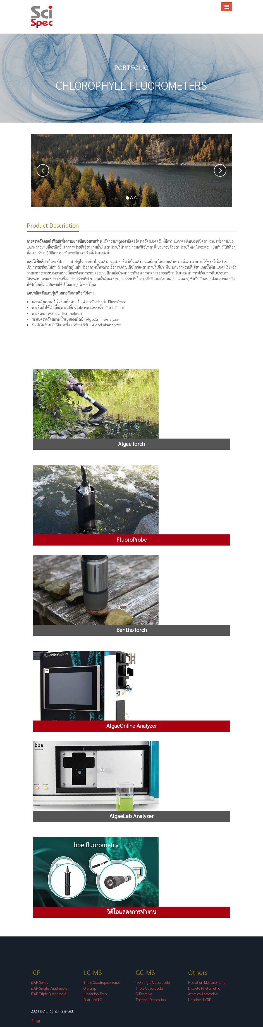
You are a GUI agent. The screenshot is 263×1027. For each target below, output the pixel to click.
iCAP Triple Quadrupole (48, 994)
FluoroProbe (117, 302)
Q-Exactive (144, 994)
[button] (43, 170)
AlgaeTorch (92, 302)
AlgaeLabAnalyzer (106, 325)
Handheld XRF (199, 999)
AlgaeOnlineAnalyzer (102, 319)
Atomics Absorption (203, 994)
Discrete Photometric (204, 988)
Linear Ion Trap (95, 994)
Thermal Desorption (151, 999)
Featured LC (92, 999)
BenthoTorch (72, 313)
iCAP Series (39, 982)
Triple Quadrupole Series (101, 982)
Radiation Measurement (206, 982)
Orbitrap (89, 988)
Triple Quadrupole (149, 988)
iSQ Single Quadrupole (153, 982)
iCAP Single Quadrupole (49, 988)
